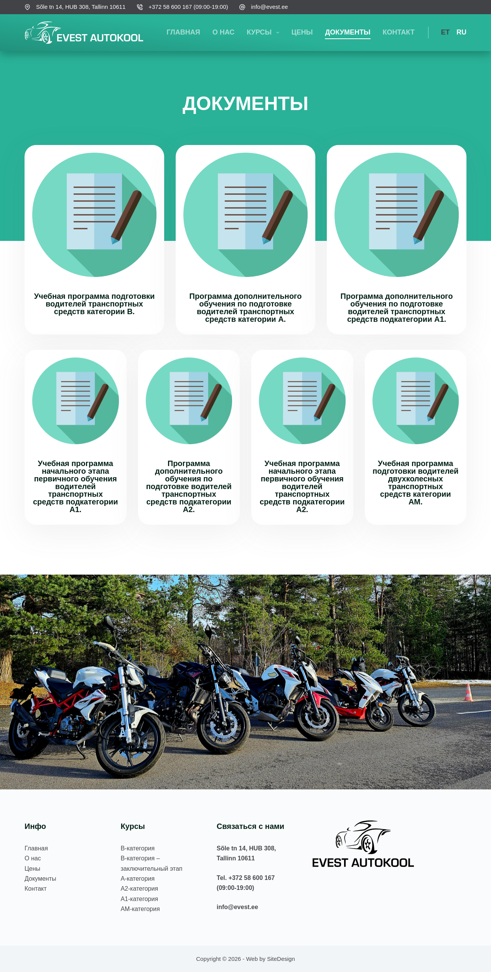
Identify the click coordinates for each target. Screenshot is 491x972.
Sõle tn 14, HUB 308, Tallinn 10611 (80, 6)
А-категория (137, 878)
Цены (302, 32)
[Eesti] (443, 32)
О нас (224, 32)
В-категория (137, 848)
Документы (347, 32)
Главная (183, 32)
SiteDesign (281, 959)
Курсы (264, 32)
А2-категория (139, 888)
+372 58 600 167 (252, 878)
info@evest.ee (269, 6)
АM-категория (140, 909)
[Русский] (458, 32)
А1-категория (139, 899)
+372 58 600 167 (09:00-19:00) (188, 6)
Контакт (399, 32)
